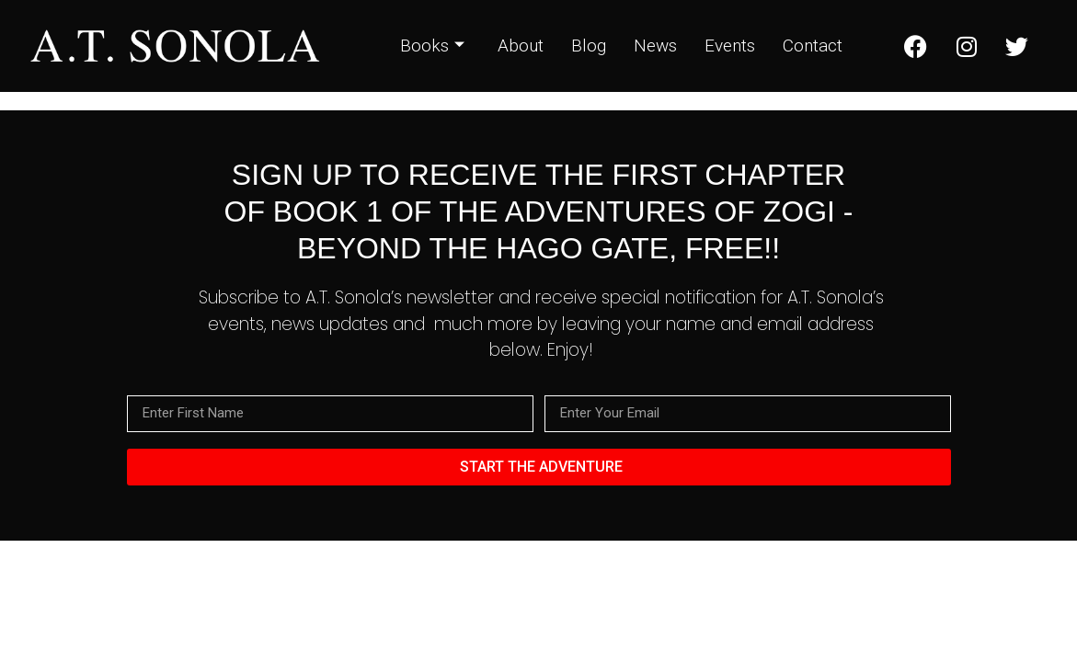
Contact (812, 45)
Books (432, 45)
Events (730, 45)
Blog (588, 45)
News (655, 45)
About (521, 45)
